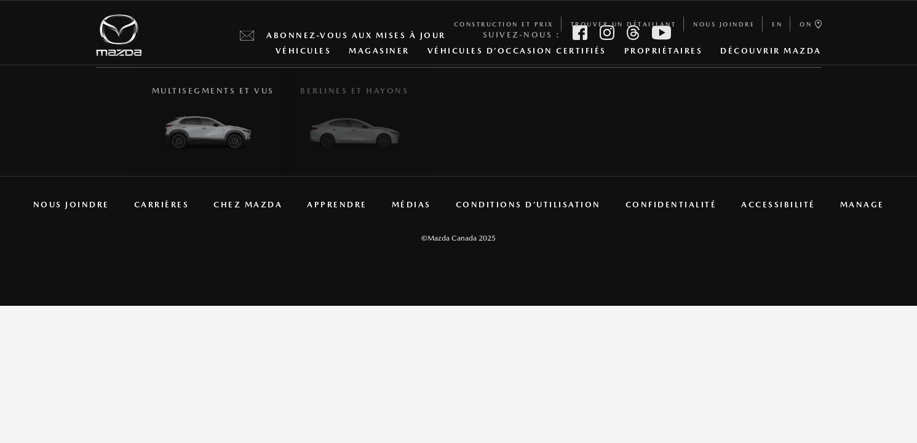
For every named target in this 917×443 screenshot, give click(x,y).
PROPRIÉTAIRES (663, 54)
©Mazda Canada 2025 (458, 238)
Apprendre (337, 204)
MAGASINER (379, 54)
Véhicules (303, 54)
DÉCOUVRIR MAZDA (771, 54)
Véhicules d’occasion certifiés (516, 50)
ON (811, 24)
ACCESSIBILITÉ (778, 204)
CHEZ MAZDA (247, 204)
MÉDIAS (411, 204)
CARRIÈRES (161, 204)
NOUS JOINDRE (724, 24)
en (777, 24)
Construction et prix (504, 24)
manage (862, 204)
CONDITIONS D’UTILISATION (528, 204)
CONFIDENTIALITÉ (671, 204)
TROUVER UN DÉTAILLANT (624, 24)
